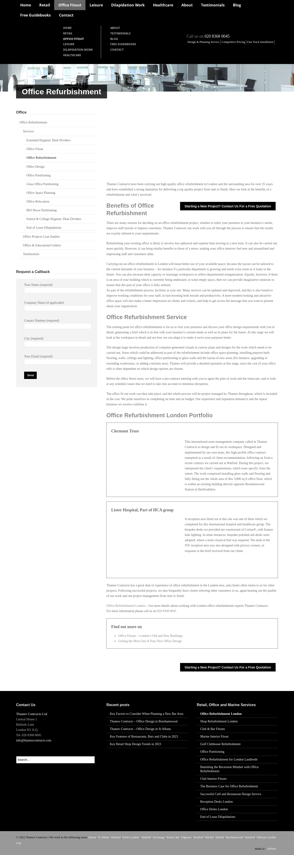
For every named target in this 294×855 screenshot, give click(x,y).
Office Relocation (37, 201)
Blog (237, 5)
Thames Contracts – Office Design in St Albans (140, 729)
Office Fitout (69, 5)
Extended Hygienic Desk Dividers (48, 140)
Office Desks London (214, 809)
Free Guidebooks (35, 15)
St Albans (103, 837)
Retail (44, 5)
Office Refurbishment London (125, 605)
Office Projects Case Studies (41, 236)
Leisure (96, 5)
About (187, 5)
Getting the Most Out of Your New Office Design (150, 641)
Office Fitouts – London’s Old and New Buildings (150, 636)
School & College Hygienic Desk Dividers (53, 219)
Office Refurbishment (41, 157)
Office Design (35, 166)
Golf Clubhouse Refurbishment (220, 744)
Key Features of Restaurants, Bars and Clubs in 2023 (144, 736)
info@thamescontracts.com (33, 740)
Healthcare (163, 5)
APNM (271, 848)
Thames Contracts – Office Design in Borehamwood (143, 721)
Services (28, 131)
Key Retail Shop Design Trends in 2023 (135, 744)
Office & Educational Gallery (42, 245)
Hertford (198, 837)
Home (25, 5)
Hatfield (146, 837)
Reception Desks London (216, 801)
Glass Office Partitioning (42, 184)
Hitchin (209, 837)
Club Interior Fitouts (213, 778)
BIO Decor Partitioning (41, 210)
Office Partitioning (38, 175)
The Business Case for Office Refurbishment (229, 786)
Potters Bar (173, 837)
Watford (116, 837)
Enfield (219, 837)
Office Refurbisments (33, 122)
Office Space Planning (40, 193)
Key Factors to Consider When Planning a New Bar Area (146, 714)
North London (131, 837)
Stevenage (159, 837)
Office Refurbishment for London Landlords (228, 759)
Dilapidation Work (128, 5)
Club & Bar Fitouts (212, 729)
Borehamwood (234, 837)
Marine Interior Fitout (214, 736)
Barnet (92, 837)
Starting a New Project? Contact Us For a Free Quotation (228, 206)
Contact (66, 15)
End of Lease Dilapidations (44, 227)
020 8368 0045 (216, 36)
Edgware (186, 837)
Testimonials (213, 5)
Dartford (250, 837)
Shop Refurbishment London (219, 721)
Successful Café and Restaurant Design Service (230, 794)
